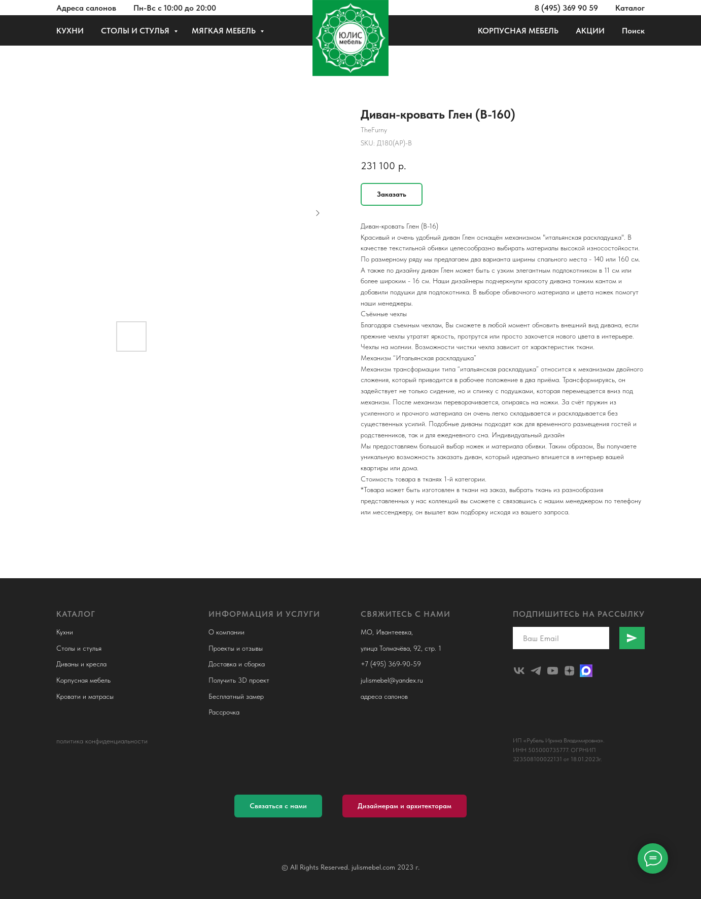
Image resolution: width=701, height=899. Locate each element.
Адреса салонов (86, 8)
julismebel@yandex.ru (392, 680)
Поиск (633, 30)
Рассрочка (223, 712)
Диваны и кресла (81, 664)
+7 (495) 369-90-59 (391, 664)
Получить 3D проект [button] (238, 680)
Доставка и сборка (236, 664)
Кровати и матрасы (85, 696)
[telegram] (536, 670)
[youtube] (552, 670)
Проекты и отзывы (235, 648)
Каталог (630, 8)
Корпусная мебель (83, 680)
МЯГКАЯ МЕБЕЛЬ (225, 30)
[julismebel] (519, 670)
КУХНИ (70, 30)
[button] (278, 806)
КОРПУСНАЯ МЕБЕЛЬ (518, 30)
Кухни (64, 632)
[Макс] (586, 670)
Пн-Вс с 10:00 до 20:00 (174, 8)
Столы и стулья (78, 648)
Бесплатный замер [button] (236, 696)
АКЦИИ (590, 30)
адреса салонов (384, 696)
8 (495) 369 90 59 (566, 8)
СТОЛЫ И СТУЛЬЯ (136, 30)
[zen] (569, 670)
